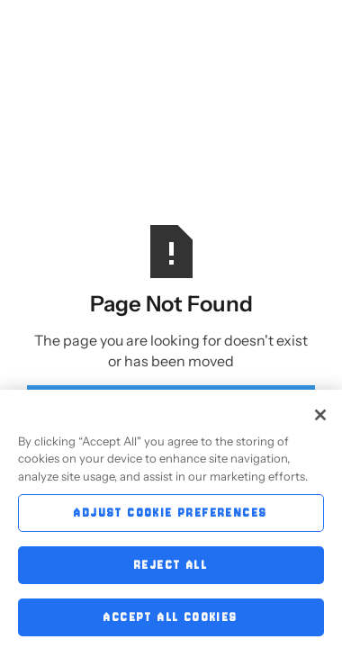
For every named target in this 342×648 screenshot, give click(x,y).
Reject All (171, 568)
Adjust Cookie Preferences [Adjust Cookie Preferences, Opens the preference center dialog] (170, 516)
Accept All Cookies (171, 620)
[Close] (320, 418)
